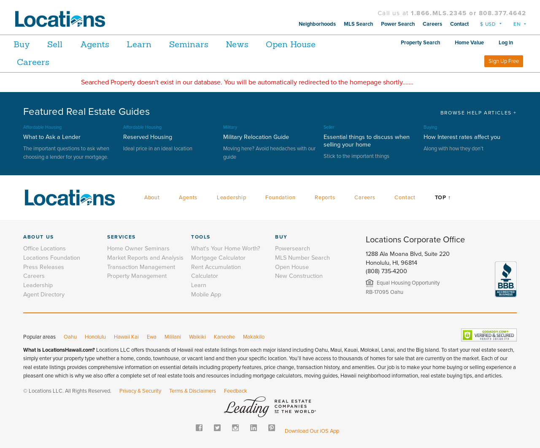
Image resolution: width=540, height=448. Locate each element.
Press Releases (43, 267)
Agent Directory (44, 294)
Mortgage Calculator (218, 257)
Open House (323, 44)
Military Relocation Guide (256, 137)
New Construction (299, 276)
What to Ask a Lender (52, 137)
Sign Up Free (504, 61)
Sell (60, 44)
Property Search (420, 42)
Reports (325, 197)
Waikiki (197, 337)
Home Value (469, 42)
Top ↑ (443, 197)
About (152, 197)
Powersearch (292, 248)
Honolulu (95, 337)
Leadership (231, 197)
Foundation (280, 197)
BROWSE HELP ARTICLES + (478, 113)
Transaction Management (141, 267)
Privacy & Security (140, 391)
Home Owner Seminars (138, 248)
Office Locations (44, 248)
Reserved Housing (147, 137)
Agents (105, 44)
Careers (432, 24)
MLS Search (358, 24)
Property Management (137, 276)
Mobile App (206, 294)
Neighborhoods (317, 24)
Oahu (70, 337)
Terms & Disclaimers (192, 391)
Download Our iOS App (312, 431)
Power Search (398, 24)
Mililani (173, 337)
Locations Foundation (51, 257)
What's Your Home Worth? (225, 248)
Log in (506, 42)
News (263, 44)
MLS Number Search (302, 257)
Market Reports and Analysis (145, 257)
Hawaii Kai (126, 337)
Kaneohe (224, 337)
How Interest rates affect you (462, 137)
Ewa (152, 337)
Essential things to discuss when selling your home (367, 140)
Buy (22, 44)
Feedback (235, 391)
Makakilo (254, 337)
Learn (155, 44)
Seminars (210, 44)
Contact (459, 24)
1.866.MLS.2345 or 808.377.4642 (468, 13)
